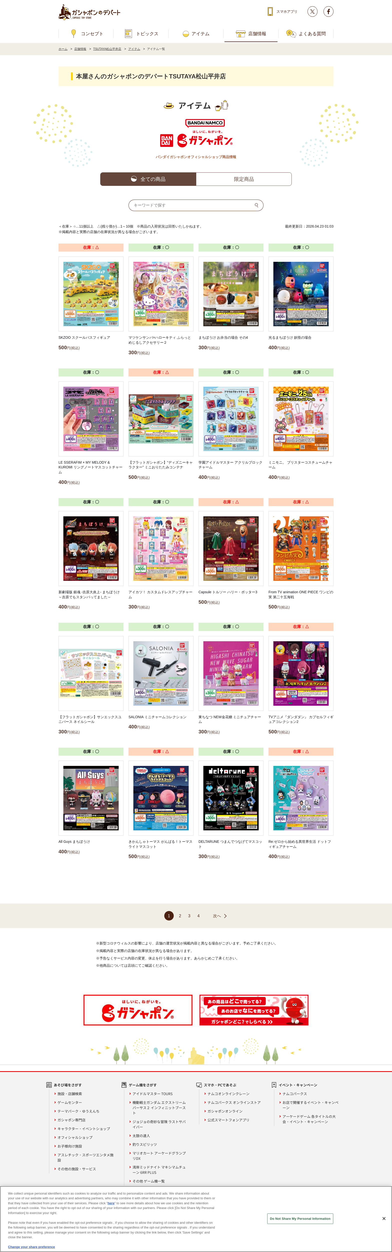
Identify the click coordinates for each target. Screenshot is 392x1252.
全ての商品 (153, 179)
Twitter (313, 11)
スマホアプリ (287, 11)
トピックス (147, 33)
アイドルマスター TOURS (152, 1093)
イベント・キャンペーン (298, 1084)
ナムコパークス (294, 1093)
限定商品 (244, 179)
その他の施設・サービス (77, 1168)
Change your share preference (31, 1247)
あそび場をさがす (68, 1084)
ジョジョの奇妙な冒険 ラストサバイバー (159, 1124)
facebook (329, 11)
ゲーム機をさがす (143, 1084)
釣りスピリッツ (144, 1144)
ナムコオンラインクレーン (229, 1093)
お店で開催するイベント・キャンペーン (310, 1105)
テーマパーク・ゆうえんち (79, 1111)
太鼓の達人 (141, 1135)
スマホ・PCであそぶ (220, 1084)
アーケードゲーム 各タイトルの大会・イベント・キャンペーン (309, 1119)
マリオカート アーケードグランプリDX (159, 1156)
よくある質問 (312, 33)
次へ (217, 916)
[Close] (384, 1218)
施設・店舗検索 (70, 1093)
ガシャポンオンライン (225, 1111)
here (111, 1203)
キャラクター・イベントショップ (84, 1128)
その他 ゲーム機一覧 (148, 1181)
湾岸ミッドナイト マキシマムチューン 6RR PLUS (159, 1170)
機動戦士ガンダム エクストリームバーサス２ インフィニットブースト (159, 1107)
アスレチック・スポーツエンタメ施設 (86, 1157)
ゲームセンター (70, 1102)
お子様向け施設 (70, 1146)
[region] (196, 1219)
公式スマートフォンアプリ (229, 1119)
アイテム (201, 33)
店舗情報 (257, 33)
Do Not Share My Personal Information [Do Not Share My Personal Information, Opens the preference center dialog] (300, 1219)
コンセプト (92, 33)
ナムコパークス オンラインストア (234, 1102)
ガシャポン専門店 (72, 1119)
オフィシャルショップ (75, 1137)
